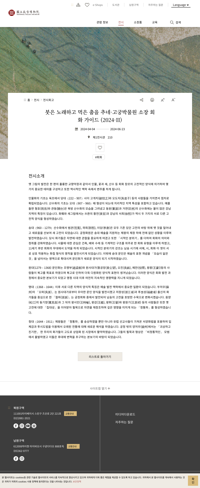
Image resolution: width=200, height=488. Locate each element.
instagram (22, 425)
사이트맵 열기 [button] (98, 388)
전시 (36, 100)
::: (72, 5)
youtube (28, 425)
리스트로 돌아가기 (100, 356)
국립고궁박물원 (24, 12)
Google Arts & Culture (34, 425)
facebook (15, 425)
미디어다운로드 (125, 414)
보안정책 (77, 481)
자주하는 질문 (124, 422)
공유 (141, 100)
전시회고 (48, 100)
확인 (193, 480)
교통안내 (69, 413)
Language (179, 5)
